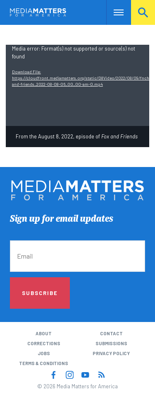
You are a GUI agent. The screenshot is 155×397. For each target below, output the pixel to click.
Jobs (44, 353)
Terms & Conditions (43, 363)
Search (143, 12)
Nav (113, 12)
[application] (77, 85)
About (44, 333)
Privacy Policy (111, 353)
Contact (111, 333)
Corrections (43, 343)
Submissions (111, 343)
